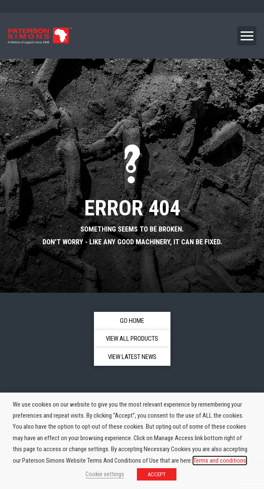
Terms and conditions (219, 460)
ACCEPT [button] (157, 474)
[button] (246, 35)
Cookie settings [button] (104, 474)
